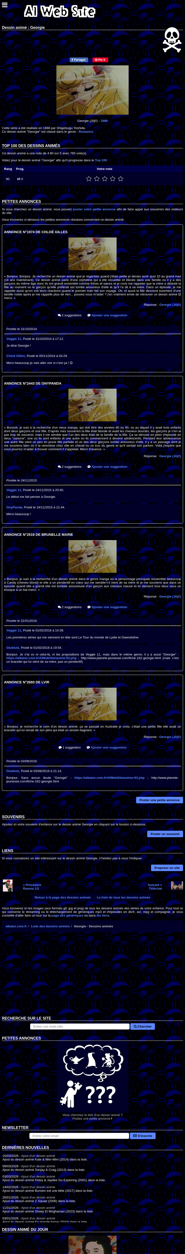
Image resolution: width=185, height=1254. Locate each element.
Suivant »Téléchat (155, 886)
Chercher (143, 1026)
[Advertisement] (92, 977)
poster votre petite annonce (94, 209)
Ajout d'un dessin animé (38, 1156)
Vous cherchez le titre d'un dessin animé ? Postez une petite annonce (92, 1080)
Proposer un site (167, 868)
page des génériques (68, 915)
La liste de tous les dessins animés (123, 897)
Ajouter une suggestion (107, 315)
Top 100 (101, 160)
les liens (103, 915)
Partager (79, 60)
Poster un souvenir (165, 834)
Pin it (100, 60)
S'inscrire (142, 1136)
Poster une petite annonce (159, 800)
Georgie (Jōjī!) (170, 304)
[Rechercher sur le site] (80, 1026)
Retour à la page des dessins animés (63, 897)
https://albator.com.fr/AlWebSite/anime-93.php (42, 658)
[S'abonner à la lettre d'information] (79, 1136)
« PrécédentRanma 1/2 (32, 886)
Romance (86, 131)
